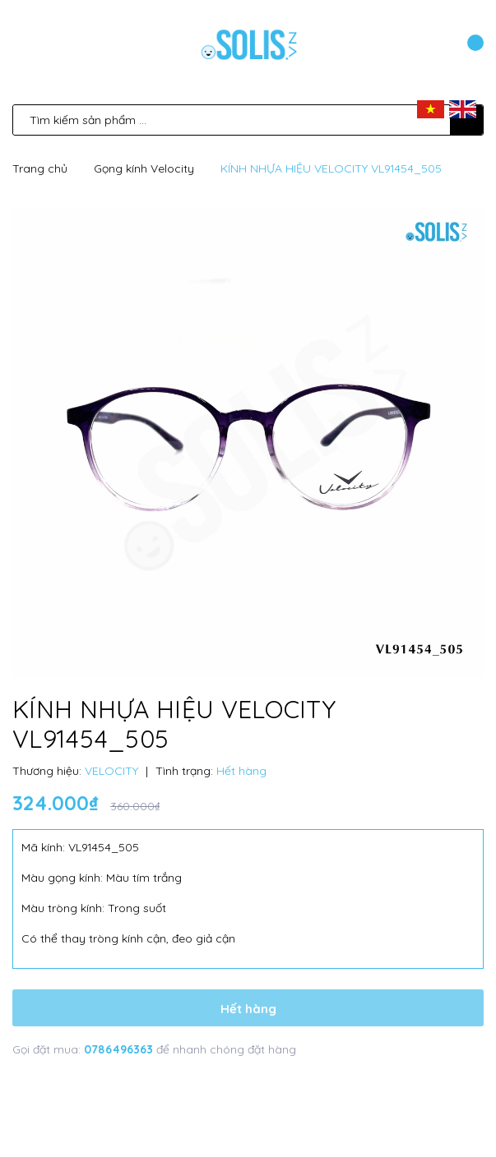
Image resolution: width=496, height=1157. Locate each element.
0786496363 (120, 1049)
